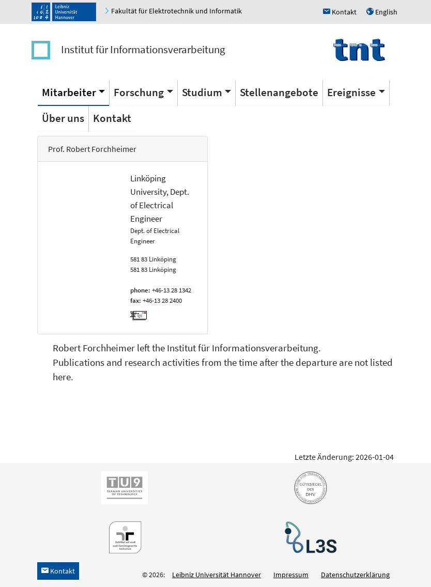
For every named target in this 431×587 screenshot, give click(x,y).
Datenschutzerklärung (355, 574)
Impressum (291, 574)
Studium (202, 92)
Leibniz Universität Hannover (216, 574)
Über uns (63, 118)
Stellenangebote (279, 92)
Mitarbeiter (69, 92)
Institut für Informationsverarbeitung (143, 49)
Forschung (139, 92)
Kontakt (112, 118)
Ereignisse (351, 92)
